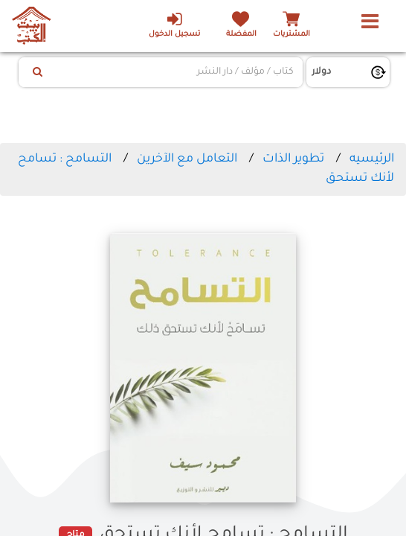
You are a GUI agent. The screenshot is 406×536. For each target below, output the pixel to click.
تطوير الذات (293, 159)
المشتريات (291, 35)
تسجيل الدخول (171, 24)
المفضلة (240, 35)
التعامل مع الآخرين (187, 159)
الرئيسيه (371, 159)
